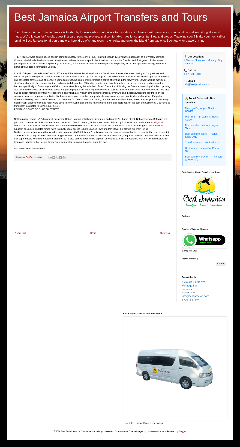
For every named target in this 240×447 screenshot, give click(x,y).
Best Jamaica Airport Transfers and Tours (111, 17)
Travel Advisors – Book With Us (202, 142)
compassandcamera (156, 431)
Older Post (165, 233)
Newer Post (20, 233)
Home (93, 233)
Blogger (182, 431)
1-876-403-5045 (193, 74)
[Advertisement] (92, 202)
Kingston (158, 122)
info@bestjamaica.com (196, 84)
